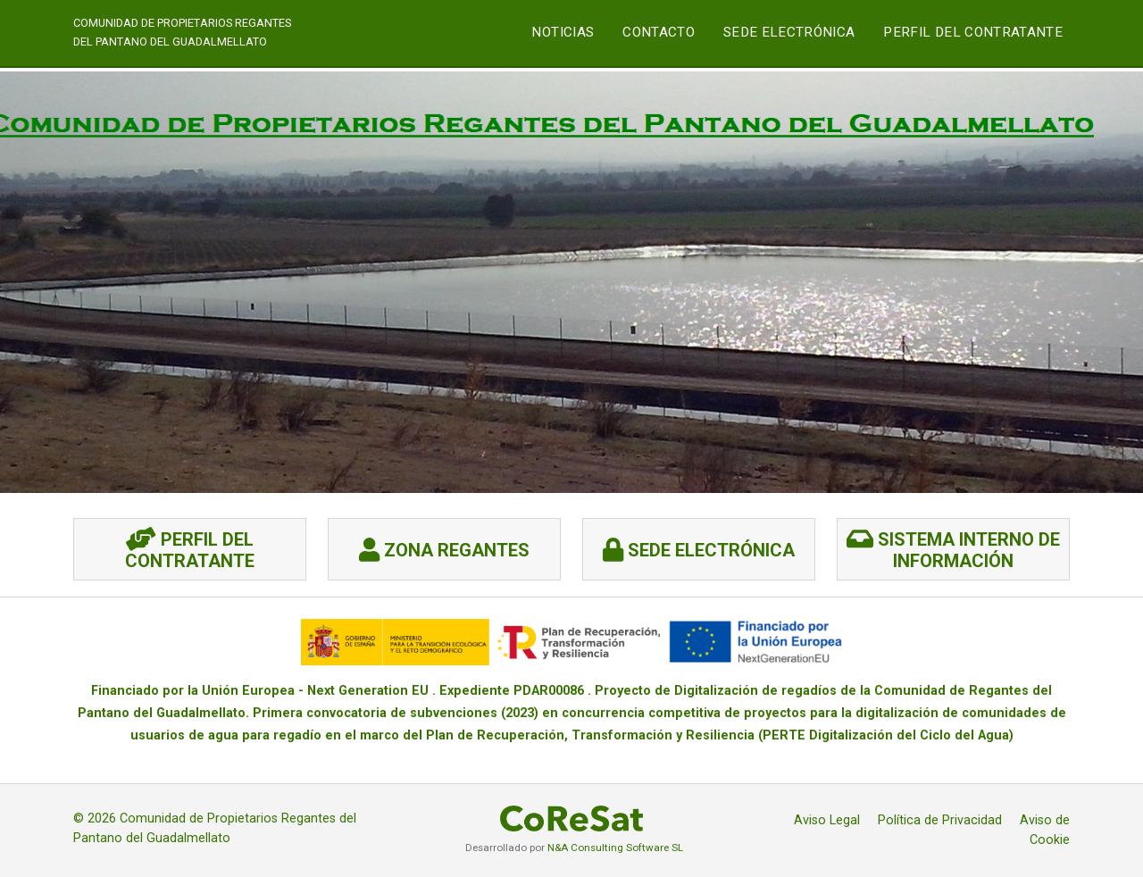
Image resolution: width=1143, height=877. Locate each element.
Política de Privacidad (940, 820)
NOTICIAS (562, 32)
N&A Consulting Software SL (615, 847)
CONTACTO (658, 32)
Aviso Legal (827, 820)
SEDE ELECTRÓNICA (789, 32)
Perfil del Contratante (973, 32)
